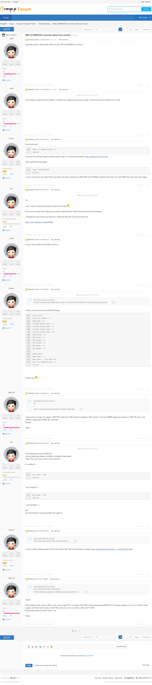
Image (36, 646)
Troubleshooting (44, 24)
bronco (11, 138)
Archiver (98, 678)
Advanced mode (121, 646)
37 (18, 62)
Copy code (35, 152)
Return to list (88, 29)
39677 (12, 174)
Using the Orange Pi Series (26, 24)
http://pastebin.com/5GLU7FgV (97, 157)
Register (147, 2)
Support (39, 85)
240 (11, 162)
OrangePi (3, 24)
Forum (6, 17)
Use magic (138, 85)
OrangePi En (129, 678)
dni (11, 189)
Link (40, 646)
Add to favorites (5, 2)
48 (18, 416)
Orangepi (15, 2)
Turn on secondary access (151, 2)
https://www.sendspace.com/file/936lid (39, 222)
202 (18, 212)
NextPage (146, 29)
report (147, 85)
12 (11, 416)
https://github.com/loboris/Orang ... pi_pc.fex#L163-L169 (111, 549)
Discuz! (13, 678)
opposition (50, 85)
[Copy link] (74, 35)
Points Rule (145, 665)
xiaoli (11, 39)
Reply (30, 85)
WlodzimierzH (14, 35)
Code (47, 646)
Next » (76, 631)
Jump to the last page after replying (45, 665)
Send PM (7, 80)
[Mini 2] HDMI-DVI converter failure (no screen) (70, 24)
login (142, 2)
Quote (44, 646)
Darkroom (118, 678)
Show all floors (63, 40)
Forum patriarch (7, 168)
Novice (5, 69)
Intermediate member (9, 219)
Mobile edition (108, 678)
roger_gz (11, 392)
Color (32, 646)
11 (5, 162)
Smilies (51, 646)
